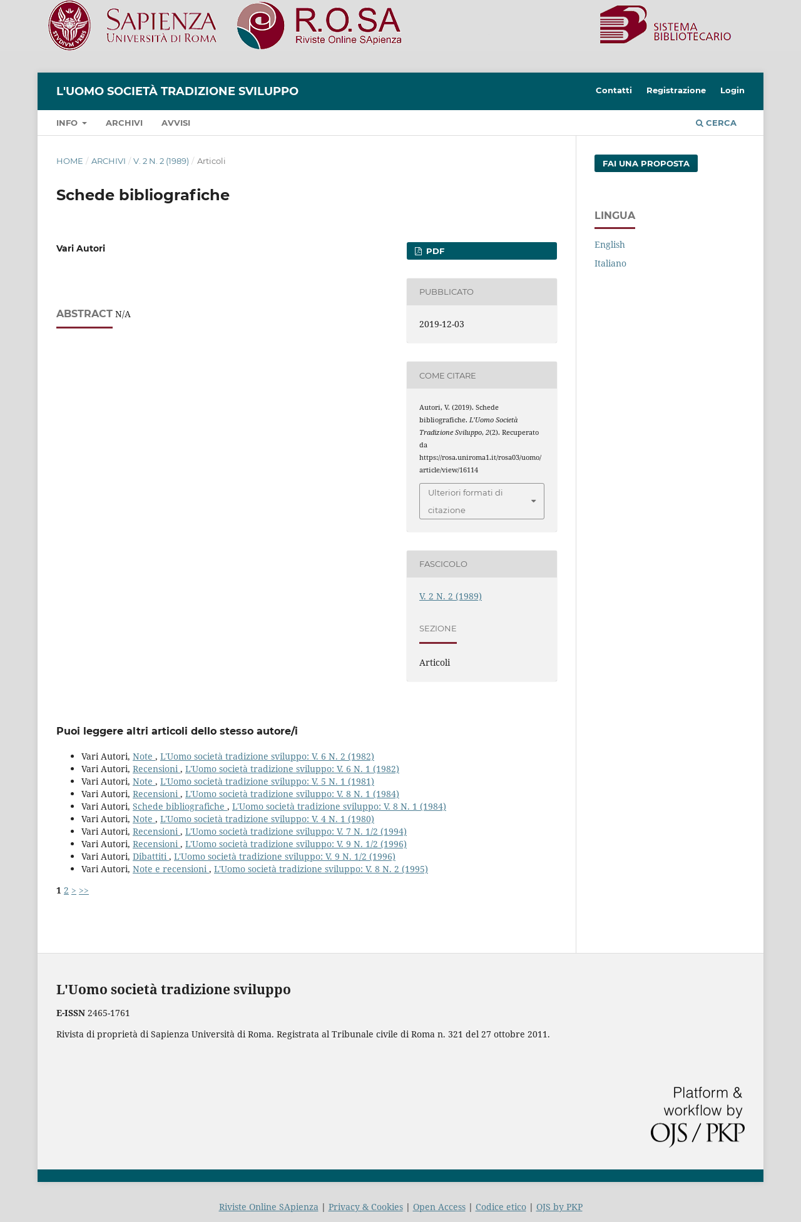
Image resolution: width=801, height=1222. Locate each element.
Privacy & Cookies (366, 1207)
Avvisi (175, 123)
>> (84, 890)
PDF (434, 251)
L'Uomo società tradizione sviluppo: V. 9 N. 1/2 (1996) (296, 844)
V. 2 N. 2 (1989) (161, 161)
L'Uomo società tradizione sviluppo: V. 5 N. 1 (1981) (267, 781)
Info (68, 123)
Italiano (610, 263)
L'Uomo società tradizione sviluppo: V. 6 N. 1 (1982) (292, 769)
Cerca (716, 123)
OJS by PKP (559, 1207)
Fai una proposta (646, 163)
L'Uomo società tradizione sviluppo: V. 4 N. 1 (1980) (267, 819)
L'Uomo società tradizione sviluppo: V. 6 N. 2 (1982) (267, 756)
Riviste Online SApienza (269, 1207)
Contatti (614, 90)
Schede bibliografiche (180, 806)
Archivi (124, 123)
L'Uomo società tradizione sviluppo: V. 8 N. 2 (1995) (321, 869)
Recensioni (156, 769)
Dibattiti (151, 856)
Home (69, 161)
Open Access (439, 1207)
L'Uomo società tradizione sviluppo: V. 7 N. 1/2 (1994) (296, 831)
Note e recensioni (171, 869)
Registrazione (676, 90)
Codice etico (501, 1207)
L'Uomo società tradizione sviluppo (177, 91)
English (609, 244)
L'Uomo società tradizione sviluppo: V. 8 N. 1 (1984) (292, 794)
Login (732, 90)
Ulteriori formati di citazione (465, 501)
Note (144, 756)
